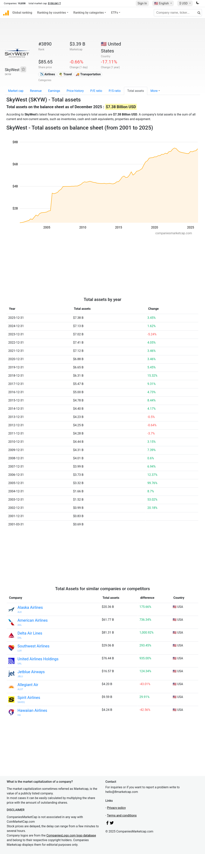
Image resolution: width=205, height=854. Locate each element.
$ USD (183, 3)
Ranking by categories (88, 12)
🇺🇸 (162, 3)
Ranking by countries (51, 12)
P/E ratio (96, 91)
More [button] (154, 91)
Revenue (36, 91)
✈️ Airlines (47, 74)
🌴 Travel (65, 74)
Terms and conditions (122, 815)
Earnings (54, 91)
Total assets (135, 91)
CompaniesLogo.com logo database (71, 835)
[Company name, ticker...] (178, 12)
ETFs (114, 12)
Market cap (15, 91)
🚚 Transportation (88, 74)
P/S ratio (115, 91)
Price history (75, 91)
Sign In (142, 3)
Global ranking (22, 12)
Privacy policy (116, 808)
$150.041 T (54, 3)
